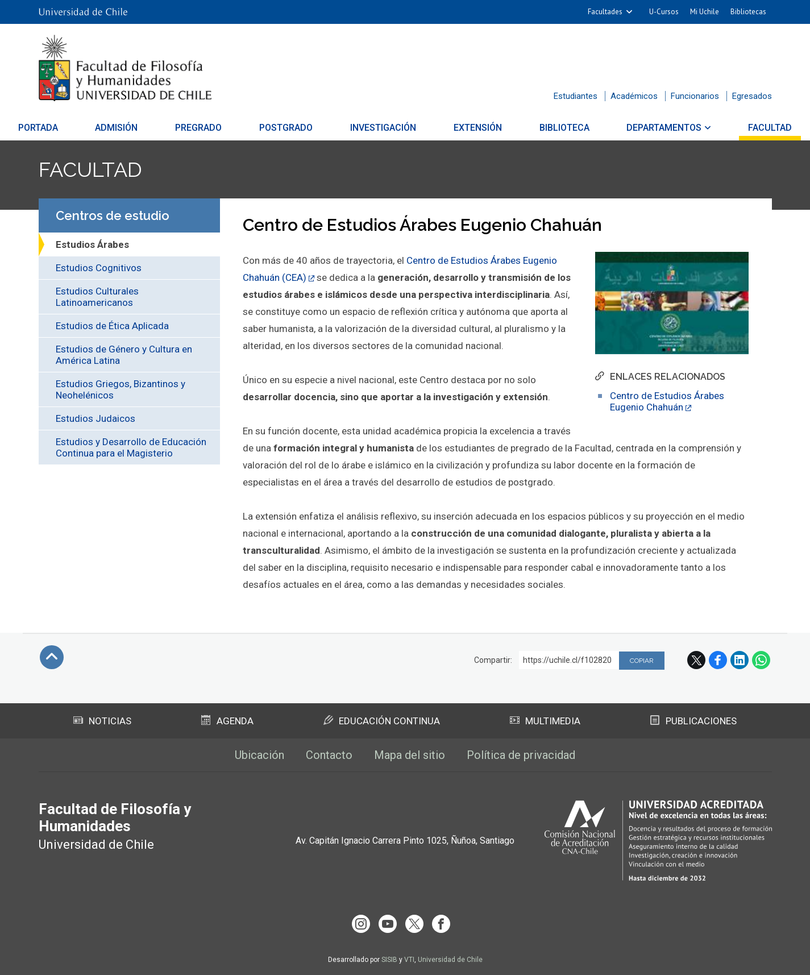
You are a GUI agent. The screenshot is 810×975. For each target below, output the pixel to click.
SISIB (389, 960)
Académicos (634, 96)
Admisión (138, 127)
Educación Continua (381, 721)
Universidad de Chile (450, 960)
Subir (52, 657)
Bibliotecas (748, 11)
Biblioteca (550, 127)
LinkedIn (739, 660)
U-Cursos (664, 11)
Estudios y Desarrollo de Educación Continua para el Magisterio (131, 447)
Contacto (329, 755)
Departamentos (642, 127)
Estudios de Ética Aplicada (112, 325)
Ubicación (259, 755)
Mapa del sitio (409, 755)
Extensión (470, 127)
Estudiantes (575, 96)
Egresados (752, 96)
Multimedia (545, 721)
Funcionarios (695, 96)
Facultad (741, 127)
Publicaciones (693, 721)
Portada (68, 127)
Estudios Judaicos (95, 418)
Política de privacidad (521, 755)
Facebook (718, 660)
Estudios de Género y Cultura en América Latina (124, 354)
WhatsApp (761, 660)
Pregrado (213, 127)
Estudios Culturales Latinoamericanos (97, 296)
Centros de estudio (112, 215)
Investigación (383, 127)
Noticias (102, 721)
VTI (409, 960)
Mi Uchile (704, 11)
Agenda (227, 721)
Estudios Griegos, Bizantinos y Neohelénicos (120, 389)
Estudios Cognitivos (99, 267)
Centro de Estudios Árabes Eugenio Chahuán (667, 401)
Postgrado (293, 127)
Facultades (605, 11)
